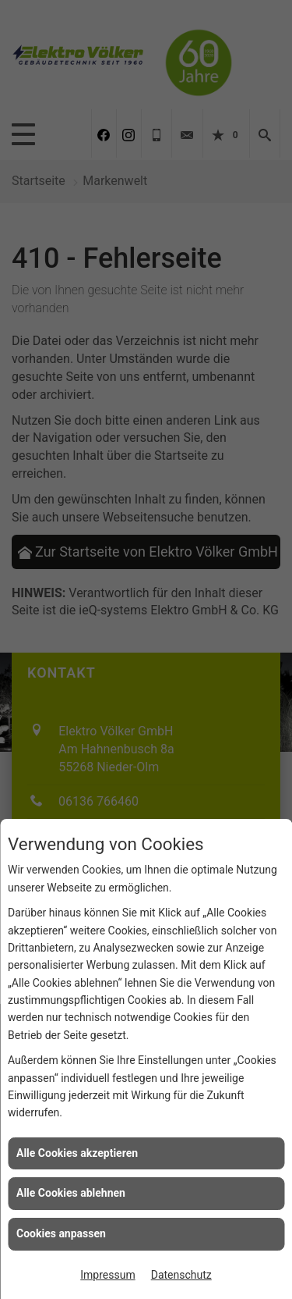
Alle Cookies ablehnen (70, 1193)
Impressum (107, 1275)
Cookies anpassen (61, 1233)
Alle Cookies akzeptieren (77, 1153)
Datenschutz (181, 1275)
